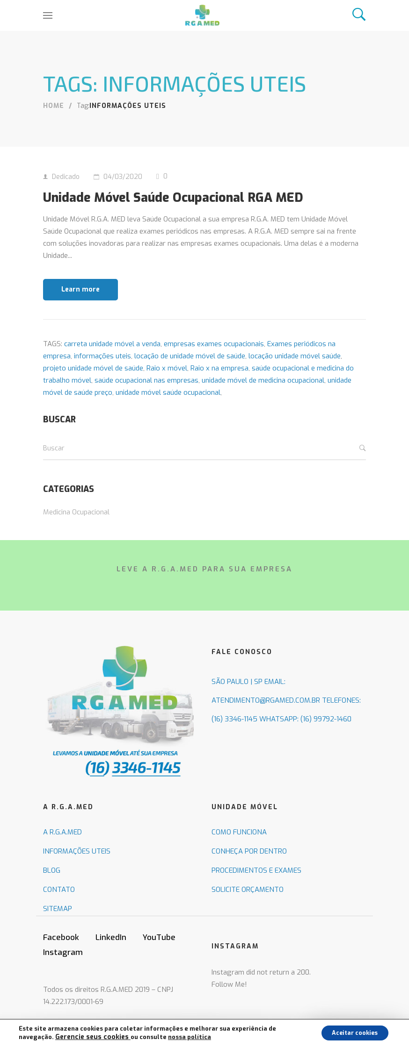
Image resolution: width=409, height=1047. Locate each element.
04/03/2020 (122, 176)
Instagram (63, 971)
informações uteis (102, 375)
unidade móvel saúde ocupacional (168, 411)
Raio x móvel (166, 387)
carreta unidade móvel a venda (112, 363)
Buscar (362, 467)
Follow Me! (229, 1003)
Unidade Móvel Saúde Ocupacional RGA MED (190, 205)
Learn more (80, 308)
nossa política (182, 1036)
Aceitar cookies (348, 1032)
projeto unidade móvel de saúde (93, 387)
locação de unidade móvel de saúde (189, 375)
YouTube (159, 956)
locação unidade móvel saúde (294, 375)
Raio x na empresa (219, 387)
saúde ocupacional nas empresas (146, 399)
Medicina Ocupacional (76, 530)
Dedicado (66, 176)
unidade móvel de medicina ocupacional (263, 399)
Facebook (61, 956)
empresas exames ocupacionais (214, 363)
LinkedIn (110, 956)
